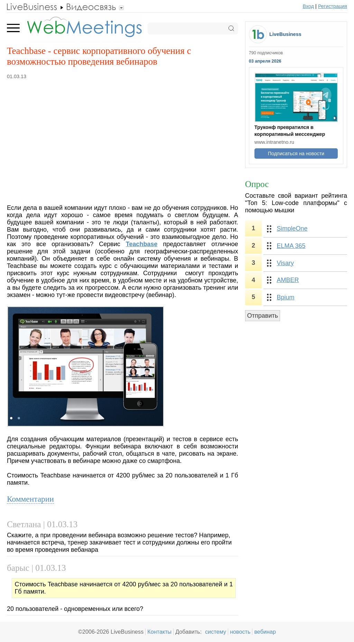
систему (215, 632)
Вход (308, 6)
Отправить (262, 315)
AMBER (288, 280)
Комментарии (30, 498)
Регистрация (332, 6)
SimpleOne (292, 228)
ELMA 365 (291, 245)
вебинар (265, 632)
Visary (285, 263)
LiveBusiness (285, 34)
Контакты (159, 632)
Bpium (285, 297)
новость (240, 632)
